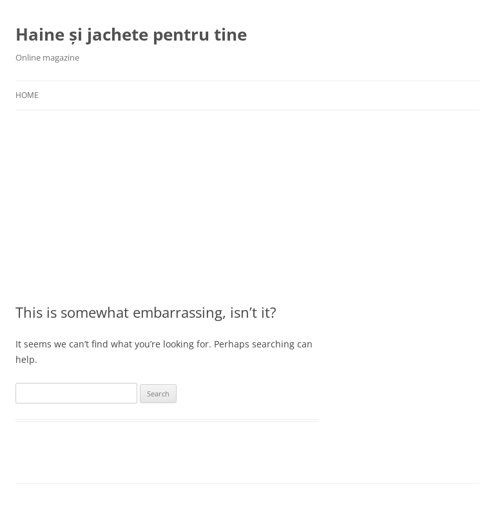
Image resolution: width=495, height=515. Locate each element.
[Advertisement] (112, 206)
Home (27, 95)
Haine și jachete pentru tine (131, 34)
